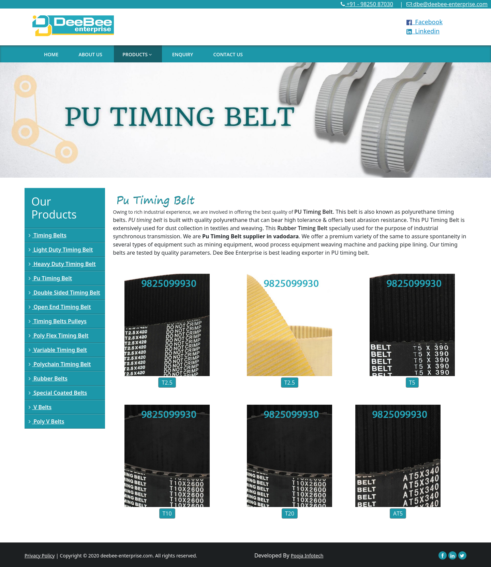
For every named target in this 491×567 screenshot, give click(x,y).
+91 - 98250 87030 (367, 4)
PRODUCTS (137, 54)
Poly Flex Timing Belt (58, 335)
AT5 (398, 513)
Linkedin (423, 31)
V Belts (40, 407)
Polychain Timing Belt (60, 364)
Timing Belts (47, 235)
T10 (167, 513)
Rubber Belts (48, 378)
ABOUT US (90, 54)
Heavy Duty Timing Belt (62, 264)
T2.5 (167, 382)
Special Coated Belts (58, 393)
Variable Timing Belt (58, 350)
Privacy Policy (40, 555)
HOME (51, 54)
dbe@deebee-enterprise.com (447, 4)
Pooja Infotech (307, 555)
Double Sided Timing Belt (64, 292)
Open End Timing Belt (60, 307)
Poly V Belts (46, 421)
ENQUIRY (182, 54)
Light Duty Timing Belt (61, 249)
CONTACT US (228, 54)
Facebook (424, 22)
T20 (289, 513)
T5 (412, 382)
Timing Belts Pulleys (58, 321)
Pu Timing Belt (50, 278)
